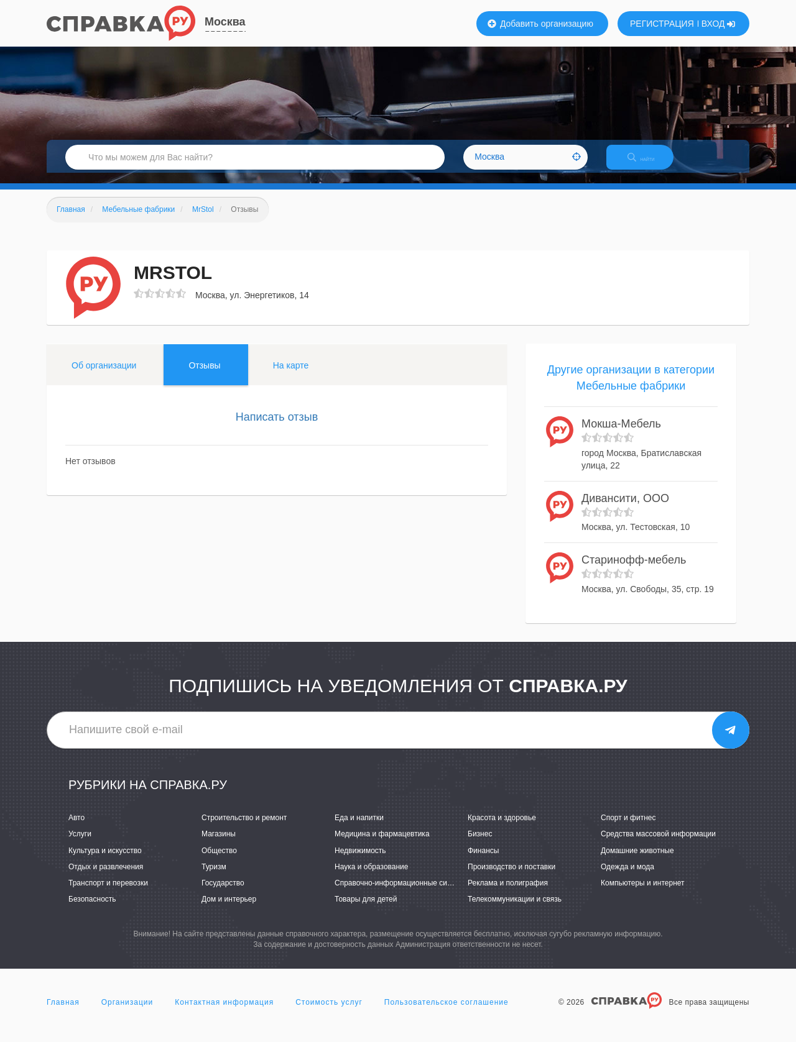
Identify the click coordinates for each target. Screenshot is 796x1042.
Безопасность (92, 909)
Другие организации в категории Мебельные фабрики (631, 388)
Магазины (218, 845)
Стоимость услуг (329, 1013)
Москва (225, 22)
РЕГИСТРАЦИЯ (662, 24)
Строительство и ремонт (244, 829)
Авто (76, 829)
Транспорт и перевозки (108, 893)
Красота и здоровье (502, 829)
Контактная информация (224, 1013)
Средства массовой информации (658, 845)
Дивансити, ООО (625, 509)
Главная (63, 1013)
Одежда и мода (627, 877)
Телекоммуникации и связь (515, 909)
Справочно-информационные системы (402, 893)
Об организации (104, 376)
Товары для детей (366, 909)
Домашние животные (637, 861)
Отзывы (204, 376)
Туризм (213, 877)
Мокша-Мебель (621, 435)
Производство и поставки (511, 877)
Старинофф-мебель (633, 571)
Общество (219, 861)
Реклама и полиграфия (508, 893)
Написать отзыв (277, 427)
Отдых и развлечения (105, 877)
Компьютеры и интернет (643, 893)
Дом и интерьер (228, 909)
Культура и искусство (105, 861)
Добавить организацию (540, 24)
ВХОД (718, 24)
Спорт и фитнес (628, 829)
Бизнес (480, 845)
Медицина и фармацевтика (382, 845)
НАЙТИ (650, 164)
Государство (222, 893)
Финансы (483, 861)
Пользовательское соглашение (446, 1013)
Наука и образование (371, 877)
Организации (127, 1013)
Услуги (79, 845)
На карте (291, 376)
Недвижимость (360, 861)
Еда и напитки (359, 829)
